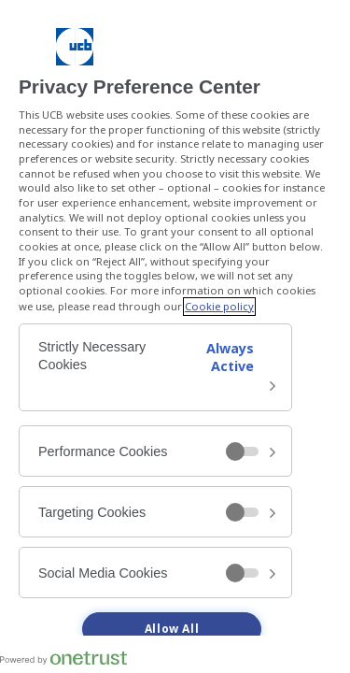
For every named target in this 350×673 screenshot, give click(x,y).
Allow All (172, 629)
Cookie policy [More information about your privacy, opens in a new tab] (219, 306)
